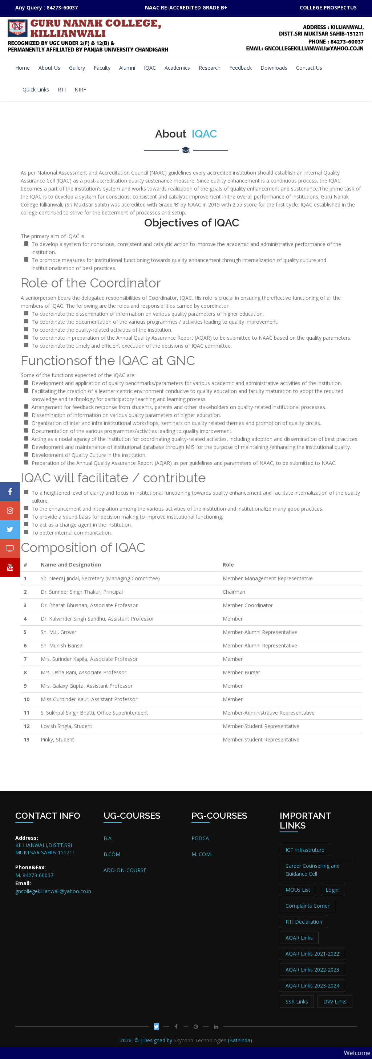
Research (210, 67)
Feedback (240, 67)
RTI (62, 89)
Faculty (102, 67)
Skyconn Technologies (199, 1040)
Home (22, 67)
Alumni (127, 67)
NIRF (80, 89)
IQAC (150, 67)
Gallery (77, 67)
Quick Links (36, 89)
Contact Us (309, 67)
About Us (49, 67)
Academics (177, 67)
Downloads (273, 67)
